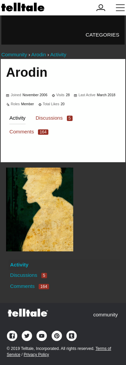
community (105, 314)
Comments (28, 131)
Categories (102, 35)
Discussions (54, 118)
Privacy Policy (36, 354)
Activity (17, 118)
